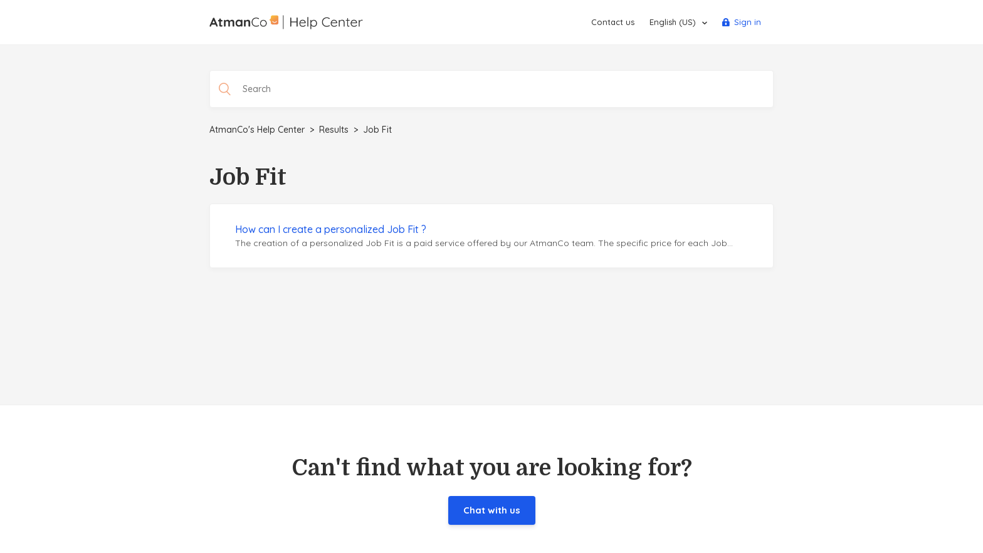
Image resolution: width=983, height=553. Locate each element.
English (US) (673, 22)
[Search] (491, 89)
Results (334, 129)
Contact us (612, 22)
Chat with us (491, 510)
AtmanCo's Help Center (257, 129)
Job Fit (377, 129)
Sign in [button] (747, 22)
